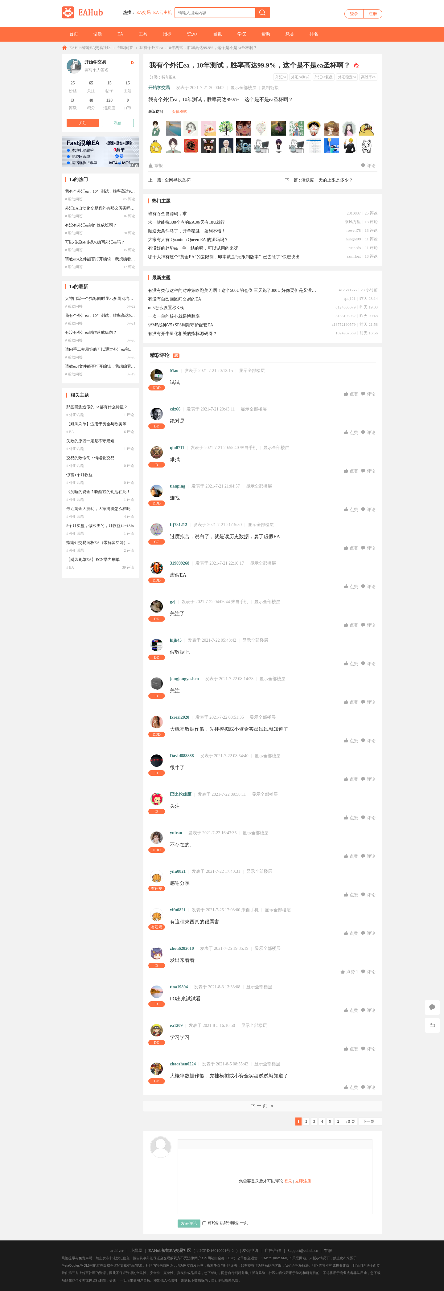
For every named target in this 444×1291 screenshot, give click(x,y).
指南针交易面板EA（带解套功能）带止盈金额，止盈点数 (117, 542)
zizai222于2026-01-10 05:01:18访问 (156, 146)
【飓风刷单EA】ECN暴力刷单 (93, 559)
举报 (155, 165)
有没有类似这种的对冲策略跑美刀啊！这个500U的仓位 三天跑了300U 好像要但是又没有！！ (233, 290)
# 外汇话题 (75, 415)
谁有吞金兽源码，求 (167, 213)
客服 (328, 1250)
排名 (314, 34)
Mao (174, 370)
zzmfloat (353, 256)
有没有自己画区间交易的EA (174, 299)
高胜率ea (368, 77)
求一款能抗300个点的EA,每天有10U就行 (186, 222)
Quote (223, 1144)
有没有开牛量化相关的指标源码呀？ (182, 333)
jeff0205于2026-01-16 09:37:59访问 (296, 128)
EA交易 (143, 12)
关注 (82, 123)
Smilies (241, 1144)
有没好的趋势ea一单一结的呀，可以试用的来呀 (193, 248)
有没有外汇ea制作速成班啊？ (91, 225)
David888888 (182, 756)
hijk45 (176, 640)
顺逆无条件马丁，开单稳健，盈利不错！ (187, 231)
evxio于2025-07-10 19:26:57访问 (279, 146)
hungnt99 (353, 239)
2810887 (354, 213)
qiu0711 (177, 447)
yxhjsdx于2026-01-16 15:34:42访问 (279, 128)
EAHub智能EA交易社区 (90, 47)
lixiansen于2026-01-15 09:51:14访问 (331, 128)
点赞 (352, 394)
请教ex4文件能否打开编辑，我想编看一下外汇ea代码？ (113, 259)
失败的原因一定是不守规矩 (90, 441)
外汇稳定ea (347, 77)
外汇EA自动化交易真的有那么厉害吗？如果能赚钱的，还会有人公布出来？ (132, 208)
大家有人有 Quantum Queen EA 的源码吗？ (188, 239)
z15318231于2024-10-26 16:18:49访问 (367, 146)
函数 (217, 34)
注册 (372, 13)
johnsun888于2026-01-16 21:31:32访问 (226, 128)
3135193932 (345, 315)
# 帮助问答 (74, 199)
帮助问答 (125, 47)
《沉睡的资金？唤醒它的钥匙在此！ (98, 491)
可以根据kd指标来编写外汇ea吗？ (95, 242)
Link (213, 1144)
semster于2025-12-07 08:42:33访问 (244, 146)
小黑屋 (136, 1250)
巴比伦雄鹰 (180, 794)
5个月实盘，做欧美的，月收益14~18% (100, 525)
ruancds (354, 247)
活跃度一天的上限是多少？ (327, 180)
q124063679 (345, 307)
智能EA (168, 77)
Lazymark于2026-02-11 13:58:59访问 (208, 128)
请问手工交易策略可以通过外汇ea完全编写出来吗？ (111, 349)
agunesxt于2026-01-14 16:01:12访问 (349, 128)
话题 (97, 34)
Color (195, 1144)
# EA (70, 432)
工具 (143, 34)
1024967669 (345, 333)
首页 (73, 34)
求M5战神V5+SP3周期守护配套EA (180, 325)
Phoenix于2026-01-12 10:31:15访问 (367, 128)
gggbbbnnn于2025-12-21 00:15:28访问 (208, 146)
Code (232, 1144)
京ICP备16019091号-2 (215, 1250)
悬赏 (290, 34)
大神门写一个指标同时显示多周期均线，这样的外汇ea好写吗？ (121, 298)
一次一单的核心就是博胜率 (174, 316)
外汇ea (280, 77)
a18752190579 (344, 324)
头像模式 (179, 111)
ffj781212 (178, 524)
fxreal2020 (179, 717)
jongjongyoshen (184, 678)
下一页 (368, 1121)
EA (120, 34)
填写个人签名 (96, 69)
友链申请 (250, 1250)
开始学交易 (159, 87)
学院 (241, 34)
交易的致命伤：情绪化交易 (90, 458)
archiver (117, 1250)
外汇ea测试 (300, 77)
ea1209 (176, 1025)
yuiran (176, 833)
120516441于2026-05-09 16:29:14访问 (156, 128)
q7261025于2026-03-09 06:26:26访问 (191, 128)
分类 (153, 77)
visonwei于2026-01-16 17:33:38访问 (261, 128)
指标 (167, 34)
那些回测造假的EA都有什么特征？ (97, 407)
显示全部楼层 (244, 87)
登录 (354, 13)
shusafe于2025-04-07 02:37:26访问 (314, 146)
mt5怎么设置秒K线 (166, 307)
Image (204, 1144)
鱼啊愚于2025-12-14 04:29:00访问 (226, 146)
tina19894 (179, 987)
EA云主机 (162, 12)
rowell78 (354, 230)
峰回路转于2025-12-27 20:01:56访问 (191, 146)
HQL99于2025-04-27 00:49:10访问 (296, 146)
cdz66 (175, 409)
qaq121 (350, 298)
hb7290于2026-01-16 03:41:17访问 (314, 128)
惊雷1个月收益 (79, 474)
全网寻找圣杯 (178, 180)
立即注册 (303, 1181)
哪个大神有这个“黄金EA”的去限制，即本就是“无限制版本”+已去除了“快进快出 (224, 257)
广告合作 (273, 1250)
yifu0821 (178, 871)
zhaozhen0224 (183, 1064)
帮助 (265, 34)
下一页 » (263, 1106)
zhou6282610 (182, 948)
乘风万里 (353, 221)
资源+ (192, 34)
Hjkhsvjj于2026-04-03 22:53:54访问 (173, 128)
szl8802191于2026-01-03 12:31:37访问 (173, 146)
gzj (172, 601)
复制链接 (270, 87)
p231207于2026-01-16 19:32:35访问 (244, 128)
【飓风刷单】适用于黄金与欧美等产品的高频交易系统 (114, 424)
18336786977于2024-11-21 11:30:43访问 (331, 146)
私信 (117, 123)
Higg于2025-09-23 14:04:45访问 (261, 146)
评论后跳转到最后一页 (225, 1222)
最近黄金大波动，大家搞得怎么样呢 (98, 508)
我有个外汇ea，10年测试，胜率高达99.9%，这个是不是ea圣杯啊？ (198, 47)
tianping (177, 486)
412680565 (348, 290)
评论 (368, 165)
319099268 (179, 563)
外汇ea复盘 (323, 77)
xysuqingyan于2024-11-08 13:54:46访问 (349, 146)
